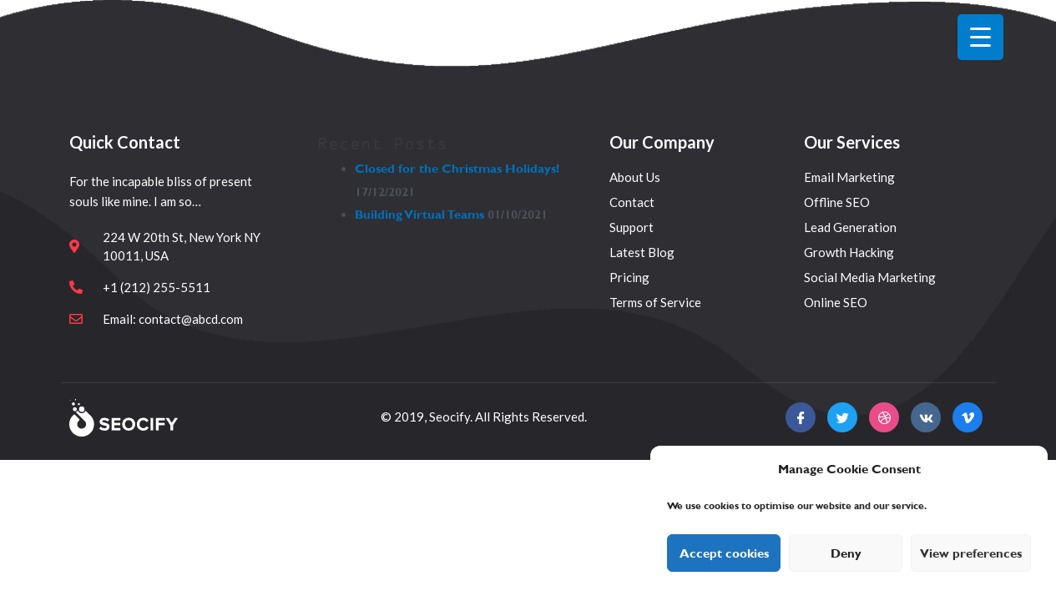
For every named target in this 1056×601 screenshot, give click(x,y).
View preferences (971, 553)
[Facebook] (801, 417)
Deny (846, 553)
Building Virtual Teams (419, 214)
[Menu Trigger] (980, 37)
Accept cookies (724, 553)
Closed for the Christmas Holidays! (457, 168)
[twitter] (842, 417)
